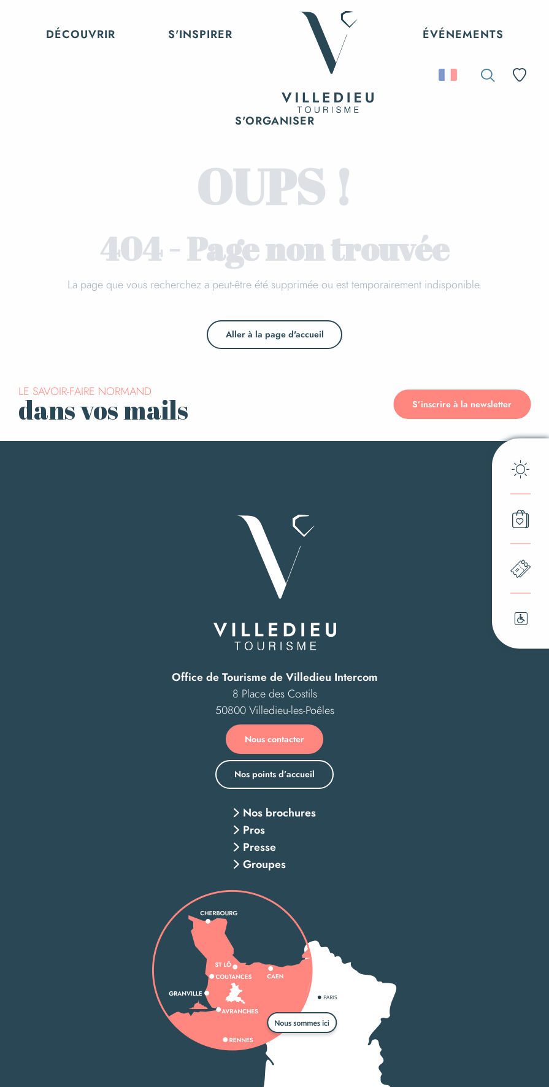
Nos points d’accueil (274, 774)
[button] (488, 75)
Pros (254, 829)
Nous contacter (274, 739)
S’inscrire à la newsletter (462, 404)
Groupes (264, 864)
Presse (259, 847)
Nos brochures (279, 812)
